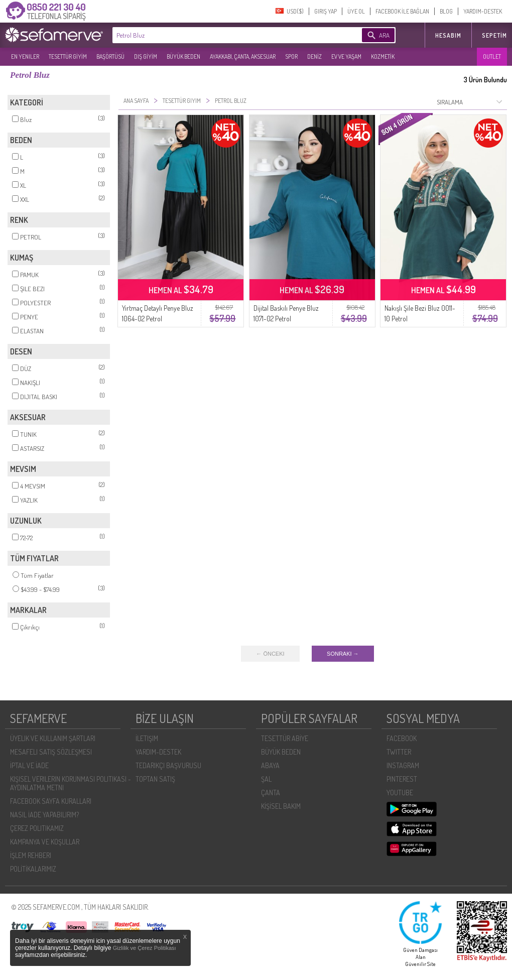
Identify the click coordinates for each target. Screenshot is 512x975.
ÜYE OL (356, 11)
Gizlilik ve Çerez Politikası (144, 948)
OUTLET (492, 56)
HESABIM (448, 35)
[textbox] (221, 35)
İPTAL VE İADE (29, 765)
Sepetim (494, 35)
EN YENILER (25, 56)
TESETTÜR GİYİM (68, 56)
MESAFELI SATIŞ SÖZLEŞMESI (51, 752)
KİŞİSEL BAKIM (281, 806)
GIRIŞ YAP (325, 11)
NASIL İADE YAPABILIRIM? (44, 814)
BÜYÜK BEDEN (183, 56)
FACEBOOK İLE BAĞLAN (402, 11)
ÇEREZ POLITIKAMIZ (37, 828)
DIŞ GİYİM (145, 56)
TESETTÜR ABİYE (284, 738)
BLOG (446, 11)
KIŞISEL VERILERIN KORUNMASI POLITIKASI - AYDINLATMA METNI (70, 783)
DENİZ (314, 56)
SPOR (291, 56)
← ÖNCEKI (270, 654)
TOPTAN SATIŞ (155, 779)
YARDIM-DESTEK (482, 11)
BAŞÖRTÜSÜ (110, 56)
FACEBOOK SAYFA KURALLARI (50, 801)
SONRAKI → (343, 654)
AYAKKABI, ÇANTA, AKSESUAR (243, 56)
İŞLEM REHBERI (30, 855)
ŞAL (266, 779)
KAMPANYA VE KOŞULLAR (44, 841)
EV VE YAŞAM (346, 56)
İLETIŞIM (147, 738)
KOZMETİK (383, 56)
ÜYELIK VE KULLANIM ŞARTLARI (52, 738)
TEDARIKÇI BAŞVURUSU (168, 765)
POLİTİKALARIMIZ (33, 869)
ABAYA (270, 765)
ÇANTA (270, 792)
